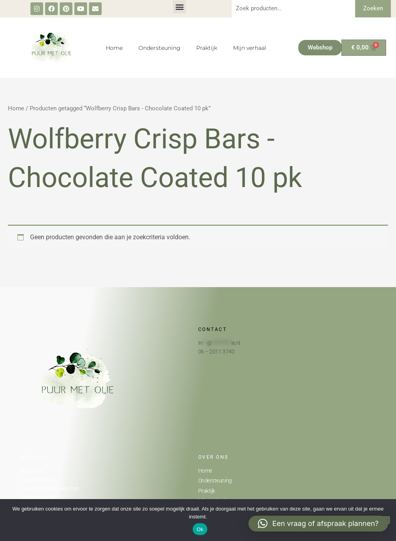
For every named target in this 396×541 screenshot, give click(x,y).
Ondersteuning (159, 47)
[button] (179, 6)
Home (114, 47)
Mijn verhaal (249, 47)
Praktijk (206, 47)
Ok (200, 529)
